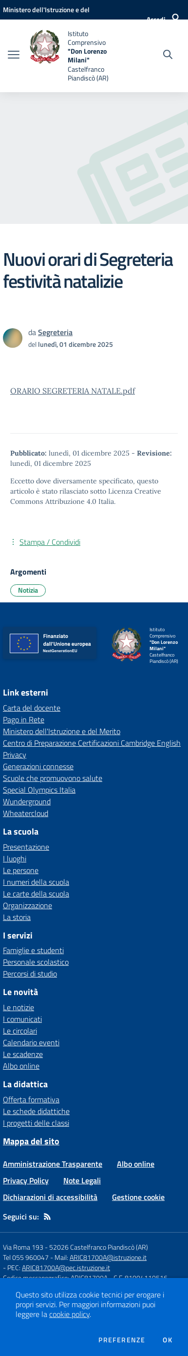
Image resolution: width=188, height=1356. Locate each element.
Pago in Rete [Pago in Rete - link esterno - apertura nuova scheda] (23, 719)
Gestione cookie (138, 1197)
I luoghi (14, 858)
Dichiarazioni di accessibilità (50, 1197)
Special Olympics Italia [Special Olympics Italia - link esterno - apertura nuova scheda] (39, 790)
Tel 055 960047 (26, 1257)
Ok (167, 1339)
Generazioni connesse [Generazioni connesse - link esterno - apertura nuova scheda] (38, 766)
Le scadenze (23, 1054)
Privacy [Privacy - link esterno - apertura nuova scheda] (14, 754)
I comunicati (22, 1019)
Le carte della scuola (36, 893)
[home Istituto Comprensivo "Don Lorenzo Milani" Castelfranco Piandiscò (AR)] (75, 55)
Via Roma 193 (23, 1247)
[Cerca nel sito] (167, 55)
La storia (17, 917)
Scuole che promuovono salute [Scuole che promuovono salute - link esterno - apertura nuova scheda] (52, 778)
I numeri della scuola (36, 882)
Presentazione (26, 847)
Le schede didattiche (36, 1111)
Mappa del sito (31, 1141)
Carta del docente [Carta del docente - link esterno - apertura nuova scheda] (31, 708)
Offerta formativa (31, 1099)
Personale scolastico (36, 962)
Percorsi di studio (30, 973)
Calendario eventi (31, 1042)
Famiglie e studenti (33, 950)
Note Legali (82, 1180)
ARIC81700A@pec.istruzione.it (66, 1267)
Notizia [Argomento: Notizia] (28, 590)
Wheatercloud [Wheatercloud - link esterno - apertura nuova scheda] (25, 813)
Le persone (20, 870)
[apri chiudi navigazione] (13, 55)
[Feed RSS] (47, 1216)
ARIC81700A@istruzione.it (108, 1257)
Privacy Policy (26, 1180)
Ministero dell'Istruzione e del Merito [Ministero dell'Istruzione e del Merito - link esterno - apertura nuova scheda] (61, 731)
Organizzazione (27, 905)
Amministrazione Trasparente (52, 1164)
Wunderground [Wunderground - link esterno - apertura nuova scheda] (27, 801)
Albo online (21, 1066)
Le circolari (20, 1031)
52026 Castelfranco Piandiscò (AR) (98, 1247)
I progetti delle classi (36, 1123)
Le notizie (18, 1007)
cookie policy (69, 1314)
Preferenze (121, 1339)
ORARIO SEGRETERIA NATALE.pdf (72, 391)
